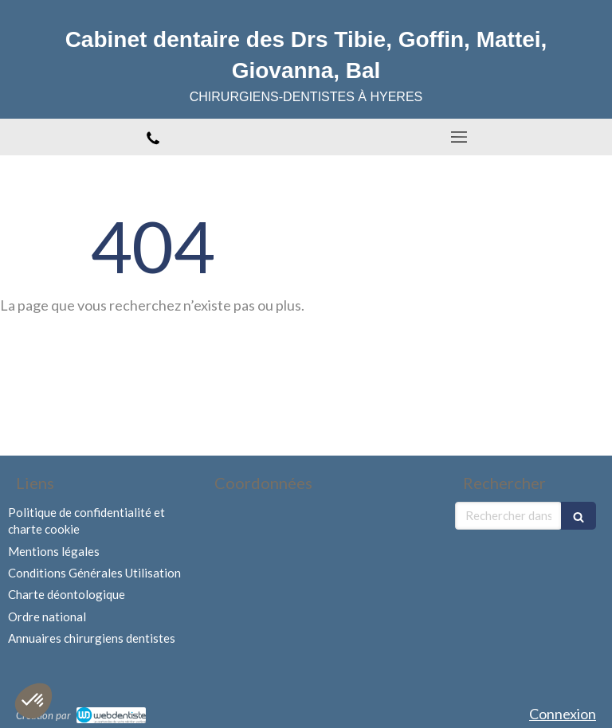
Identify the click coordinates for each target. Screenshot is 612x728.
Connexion (562, 713)
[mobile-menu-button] (459, 137)
